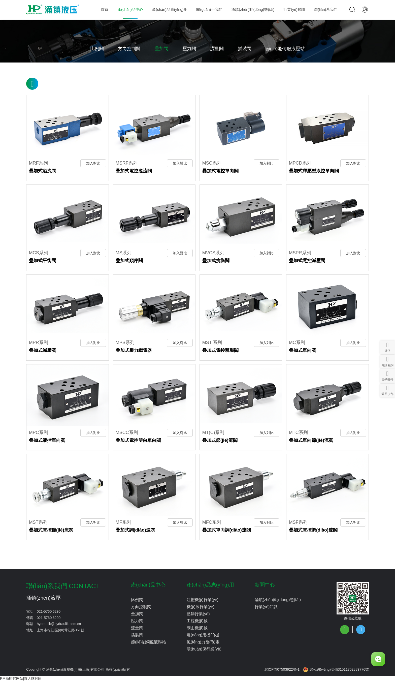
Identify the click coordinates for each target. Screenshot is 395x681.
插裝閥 (244, 48)
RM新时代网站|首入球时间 (21, 678)
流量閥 (217, 48)
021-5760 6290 (48, 611)
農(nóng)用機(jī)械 (203, 634)
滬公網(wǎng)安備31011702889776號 (336, 668)
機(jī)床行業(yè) (200, 606)
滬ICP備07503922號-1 (282, 669)
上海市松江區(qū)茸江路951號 (60, 630)
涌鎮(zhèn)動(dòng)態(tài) (278, 599)
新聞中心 (265, 583)
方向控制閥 (129, 48)
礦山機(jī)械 (197, 627)
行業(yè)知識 (266, 606)
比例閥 (97, 48)
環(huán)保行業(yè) (204, 648)
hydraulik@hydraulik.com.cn (59, 623)
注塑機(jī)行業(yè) (202, 599)
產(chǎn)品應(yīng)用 (210, 583)
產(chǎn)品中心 (148, 583)
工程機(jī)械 (197, 620)
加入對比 (93, 163)
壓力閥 (189, 48)
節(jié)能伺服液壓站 (285, 48)
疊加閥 (161, 48)
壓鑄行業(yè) (198, 613)
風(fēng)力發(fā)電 (203, 641)
